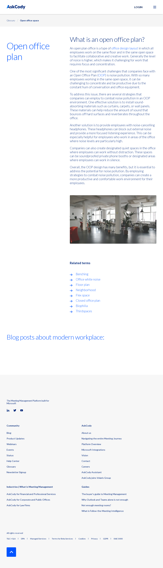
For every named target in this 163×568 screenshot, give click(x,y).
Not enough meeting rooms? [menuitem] (96, 505)
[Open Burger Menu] (154, 7)
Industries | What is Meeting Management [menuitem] (30, 487)
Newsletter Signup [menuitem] (16, 472)
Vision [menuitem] (85, 455)
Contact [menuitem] (86, 461)
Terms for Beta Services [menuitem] (62, 538)
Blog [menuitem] (9, 432)
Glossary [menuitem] (11, 466)
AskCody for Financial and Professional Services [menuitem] (31, 494)
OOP (101, 75)
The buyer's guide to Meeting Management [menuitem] (104, 494)
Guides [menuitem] (85, 487)
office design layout (124, 48)
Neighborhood (86, 290)
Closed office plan (88, 300)
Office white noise (88, 279)
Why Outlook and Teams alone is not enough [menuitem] (105, 499)
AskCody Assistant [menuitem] (92, 472)
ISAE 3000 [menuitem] (118, 538)
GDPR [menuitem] (105, 538)
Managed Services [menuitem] (38, 538)
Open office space (29, 20)
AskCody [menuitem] (87, 426)
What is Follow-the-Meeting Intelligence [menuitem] (103, 510)
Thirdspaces (84, 311)
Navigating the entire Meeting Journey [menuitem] (102, 438)
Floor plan (83, 284)
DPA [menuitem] (23, 538)
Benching (82, 274)
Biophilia (82, 306)
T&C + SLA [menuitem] (11, 538)
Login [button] (138, 7)
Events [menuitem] (10, 449)
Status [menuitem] (10, 455)
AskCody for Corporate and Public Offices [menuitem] (28, 499)
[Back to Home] (16, 7)
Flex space (83, 295)
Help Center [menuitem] (13, 461)
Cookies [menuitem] (82, 538)
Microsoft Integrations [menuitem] (93, 449)
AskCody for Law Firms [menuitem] (18, 505)
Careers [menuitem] (86, 466)
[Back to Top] (11, 552)
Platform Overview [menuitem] (91, 444)
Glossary (11, 20)
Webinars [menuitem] (12, 444)
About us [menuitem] (86, 432)
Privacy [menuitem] (94, 538)
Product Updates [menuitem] (15, 438)
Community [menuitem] (13, 426)
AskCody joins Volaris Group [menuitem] (96, 477)
